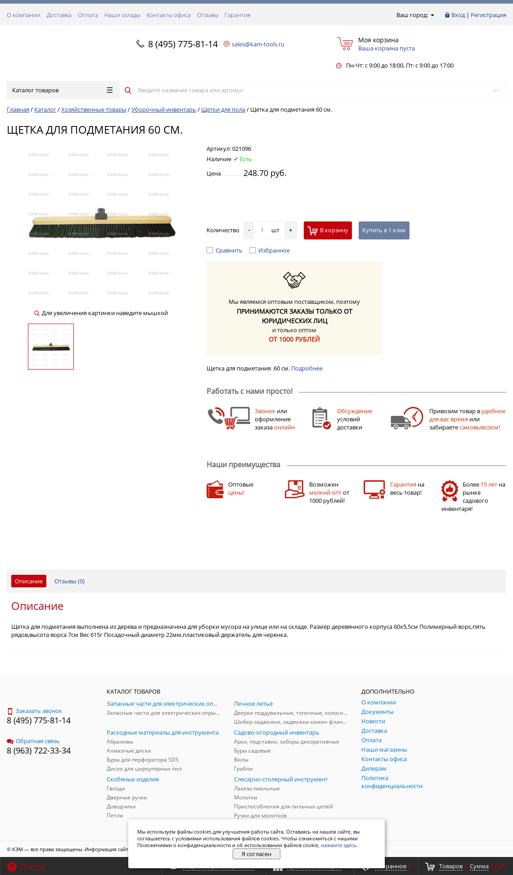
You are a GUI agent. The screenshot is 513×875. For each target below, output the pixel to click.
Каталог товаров (62, 90)
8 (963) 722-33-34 (39, 750)
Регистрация (488, 15)
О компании (23, 15)
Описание (29, 581)
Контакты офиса (169, 15)
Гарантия (238, 15)
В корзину (327, 231)
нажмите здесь (338, 845)
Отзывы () (69, 581)
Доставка (59, 15)
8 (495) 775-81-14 (183, 44)
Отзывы (207, 15)
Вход (458, 15)
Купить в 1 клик (384, 230)
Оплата (88, 15)
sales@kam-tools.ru (258, 44)
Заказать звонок (34, 711)
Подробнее (307, 368)
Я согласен (256, 854)
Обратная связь (33, 741)
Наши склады (122, 15)
